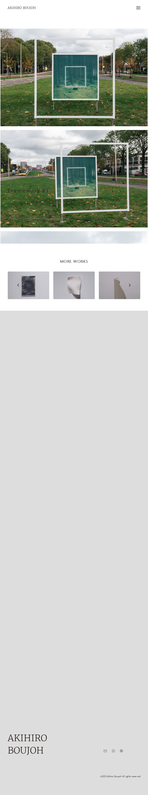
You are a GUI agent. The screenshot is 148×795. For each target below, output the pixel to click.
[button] (138, 7)
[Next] (129, 712)
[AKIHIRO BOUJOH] (22, 8)
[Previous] (18, 712)
